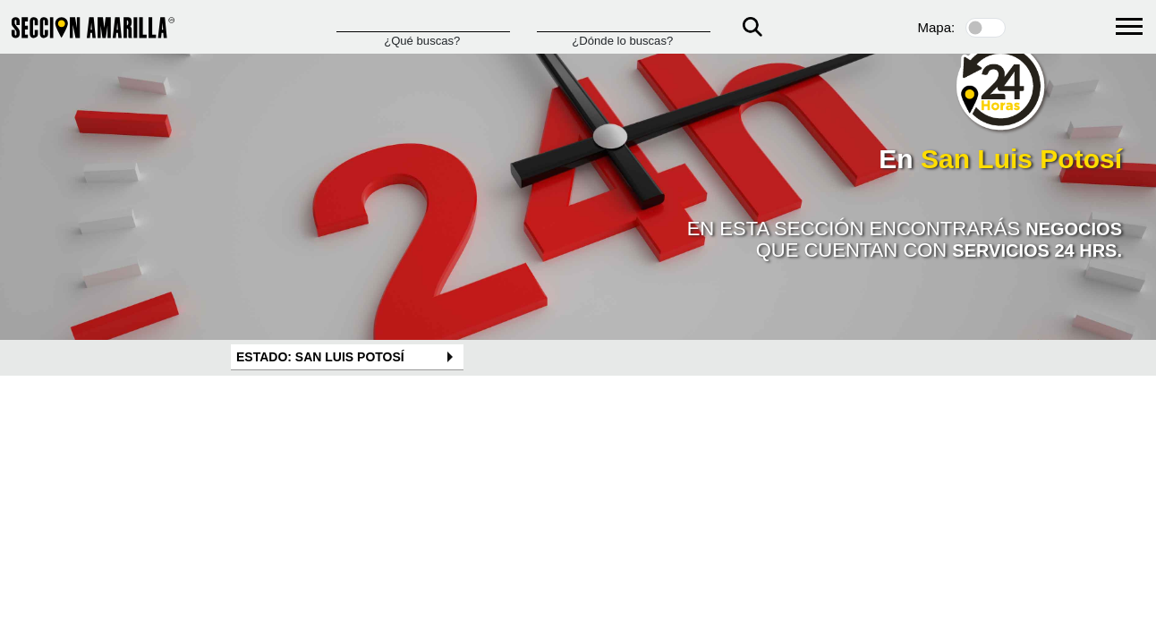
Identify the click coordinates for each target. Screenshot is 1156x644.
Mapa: (937, 27)
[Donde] (623, 23)
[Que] (423, 23)
